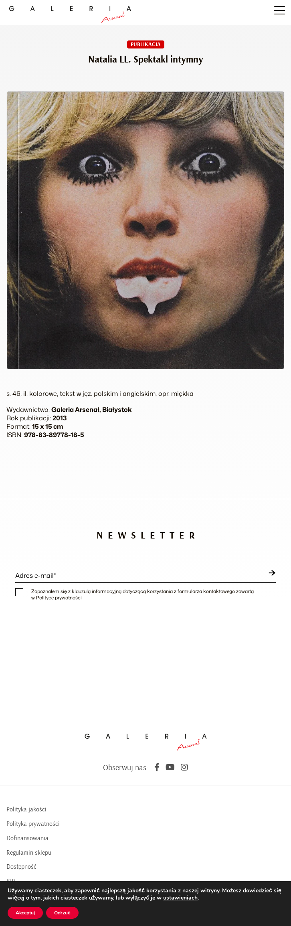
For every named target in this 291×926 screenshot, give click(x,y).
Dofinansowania (27, 838)
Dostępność (21, 866)
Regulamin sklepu (28, 852)
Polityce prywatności (59, 597)
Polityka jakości (26, 809)
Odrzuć (62, 913)
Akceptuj (25, 913)
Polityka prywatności (33, 824)
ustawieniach (180, 898)
